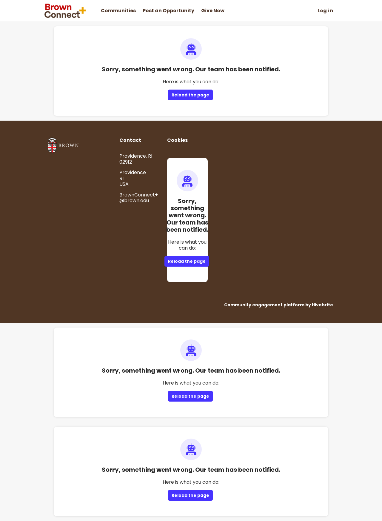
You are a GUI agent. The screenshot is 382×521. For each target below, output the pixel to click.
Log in (325, 10)
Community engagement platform (264, 305)
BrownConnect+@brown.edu (138, 197)
